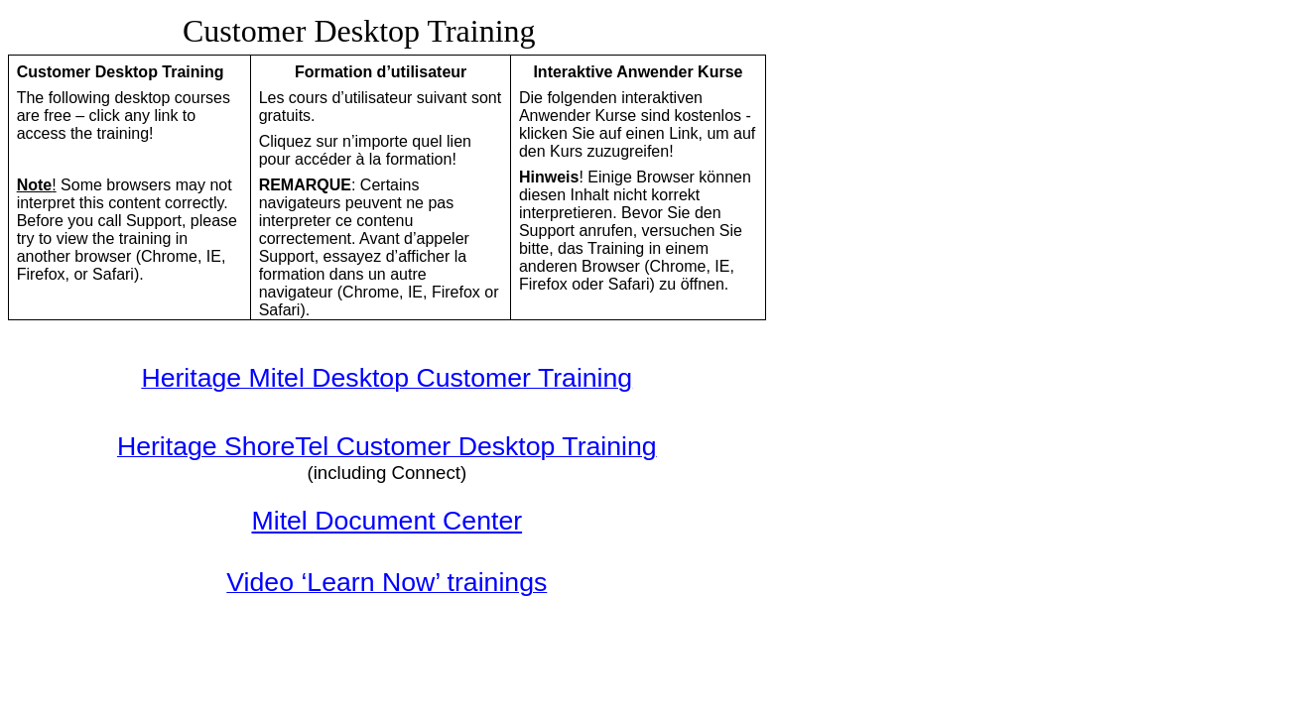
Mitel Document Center (387, 521)
